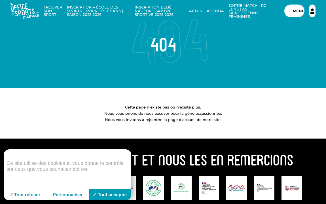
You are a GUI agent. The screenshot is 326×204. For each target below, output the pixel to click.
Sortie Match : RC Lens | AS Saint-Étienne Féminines (247, 11)
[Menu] (294, 11)
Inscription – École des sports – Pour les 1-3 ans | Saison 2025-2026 (95, 11)
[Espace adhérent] (312, 11)
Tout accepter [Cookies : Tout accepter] (110, 194)
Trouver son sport (53, 11)
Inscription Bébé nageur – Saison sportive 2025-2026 (154, 11)
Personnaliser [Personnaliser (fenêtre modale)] (68, 194)
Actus (195, 10)
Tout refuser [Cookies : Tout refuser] (25, 194)
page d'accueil (182, 119)
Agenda (215, 10)
